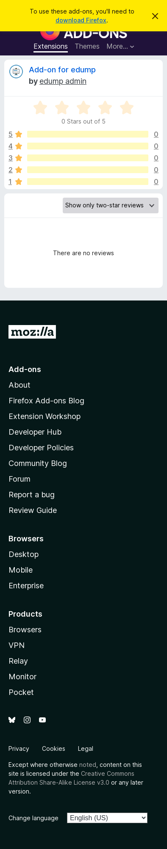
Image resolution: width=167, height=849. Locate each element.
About (19, 384)
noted (87, 764)
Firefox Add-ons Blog (46, 400)
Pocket (21, 692)
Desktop (23, 554)
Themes (87, 46)
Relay (18, 660)
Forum (19, 478)
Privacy (18, 748)
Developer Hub (34, 431)
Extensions (50, 46)
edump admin (62, 81)
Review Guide (32, 510)
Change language (33, 817)
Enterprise (26, 585)
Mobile (20, 569)
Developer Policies (41, 447)
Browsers (25, 629)
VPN (16, 645)
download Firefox (81, 20)
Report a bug (31, 494)
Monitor (22, 676)
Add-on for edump (62, 69)
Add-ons (24, 369)
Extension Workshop (44, 416)
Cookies (53, 748)
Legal (85, 748)
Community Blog (37, 463)
